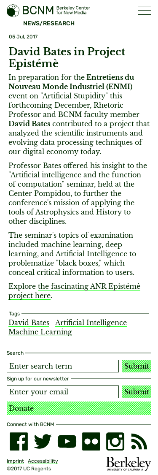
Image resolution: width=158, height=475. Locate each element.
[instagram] (115, 441)
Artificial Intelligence (91, 322)
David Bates (28, 322)
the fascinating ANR (73, 286)
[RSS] (139, 441)
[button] (144, 10)
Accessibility (43, 461)
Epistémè (124, 286)
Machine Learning (40, 332)
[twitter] (43, 441)
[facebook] (19, 441)
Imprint (15, 461)
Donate (21, 408)
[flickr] (91, 441)
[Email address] (63, 391)
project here (29, 295)
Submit (136, 366)
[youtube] (67, 441)
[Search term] (63, 366)
